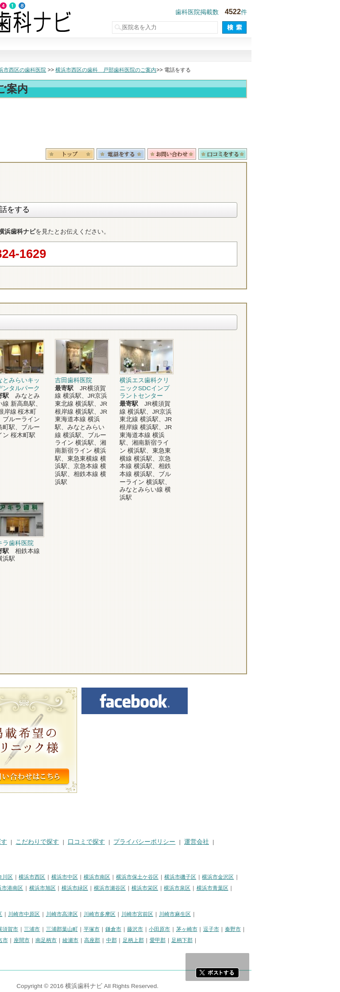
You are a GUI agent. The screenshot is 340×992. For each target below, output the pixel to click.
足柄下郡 (270, 940)
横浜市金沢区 (306, 877)
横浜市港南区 (96, 888)
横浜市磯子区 (269, 877)
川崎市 (12, 914)
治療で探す (110, 50)
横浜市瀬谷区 (198, 888)
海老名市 (86, 940)
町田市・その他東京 (28, 951)
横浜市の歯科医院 (51, 70)
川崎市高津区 (150, 914)
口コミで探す (230, 50)
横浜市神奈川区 (82, 877)
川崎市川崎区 (42, 914)
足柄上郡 (221, 940)
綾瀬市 (159, 940)
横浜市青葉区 (301, 888)
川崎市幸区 (77, 914)
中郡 (200, 940)
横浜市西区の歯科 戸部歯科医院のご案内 (194, 70)
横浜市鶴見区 (42, 877)
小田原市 (248, 929)
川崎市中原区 (112, 914)
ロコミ (311, 154)
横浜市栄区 (233, 888)
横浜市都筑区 (20, 899)
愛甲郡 (246, 940)
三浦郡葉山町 (150, 929)
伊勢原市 (58, 940)
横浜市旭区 (131, 888)
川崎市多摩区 (188, 914)
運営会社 (285, 841)
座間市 (110, 940)
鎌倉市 (202, 929)
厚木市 (12, 940)
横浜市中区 (153, 877)
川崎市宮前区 (226, 914)
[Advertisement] (170, 125)
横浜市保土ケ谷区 (226, 877)
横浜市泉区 (265, 888)
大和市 (34, 940)
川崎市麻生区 (263, 914)
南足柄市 (134, 940)
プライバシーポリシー (233, 841)
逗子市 (300, 929)
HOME (13, 841)
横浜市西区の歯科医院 (108, 70)
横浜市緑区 (163, 888)
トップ (12, 70)
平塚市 (180, 929)
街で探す (49, 50)
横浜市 (12, 877)
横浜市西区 (120, 877)
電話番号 (209, 154)
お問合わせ (260, 154)
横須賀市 (96, 929)
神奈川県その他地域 (28, 929)
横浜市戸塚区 (58, 888)
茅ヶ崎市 (275, 929)
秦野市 (321, 929)
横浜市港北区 (20, 888)
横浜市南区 (185, 877)
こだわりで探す (170, 50)
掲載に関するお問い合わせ (41, 853)
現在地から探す (290, 50)
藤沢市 (224, 929)
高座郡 (181, 940)
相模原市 (69, 929)
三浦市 (120, 929)
